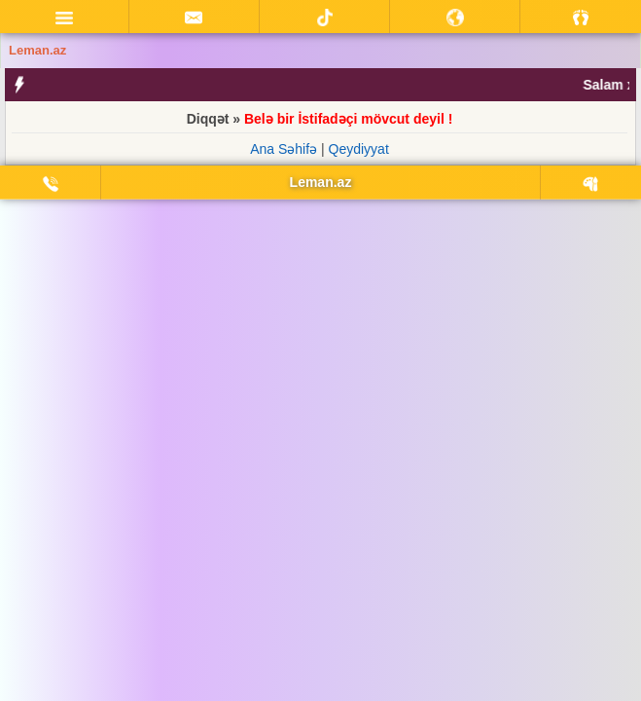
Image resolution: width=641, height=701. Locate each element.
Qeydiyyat (359, 149)
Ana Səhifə (283, 149)
